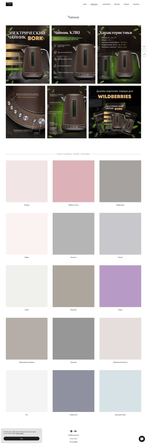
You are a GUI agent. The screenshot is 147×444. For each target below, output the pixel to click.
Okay (21, 438)
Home (85, 4)
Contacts (136, 4)
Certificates (106, 4)
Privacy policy (73, 440)
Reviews (126, 4)
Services (117, 4)
